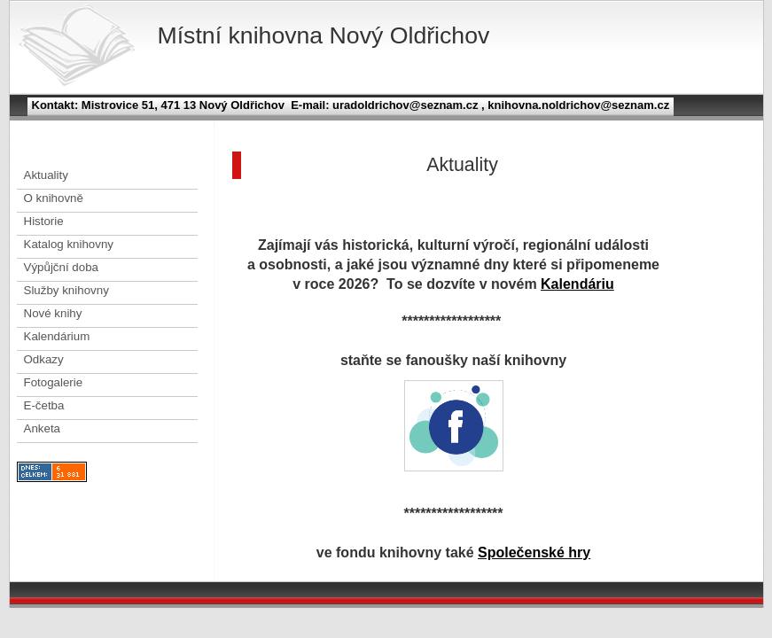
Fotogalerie (53, 382)
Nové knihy (53, 313)
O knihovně (53, 198)
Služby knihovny (66, 290)
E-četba (44, 405)
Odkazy (44, 359)
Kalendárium (57, 336)
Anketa (42, 428)
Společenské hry (534, 552)
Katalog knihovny (69, 244)
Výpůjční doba (61, 267)
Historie (44, 221)
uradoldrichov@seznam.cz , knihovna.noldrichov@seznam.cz (499, 105)
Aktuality (46, 175)
